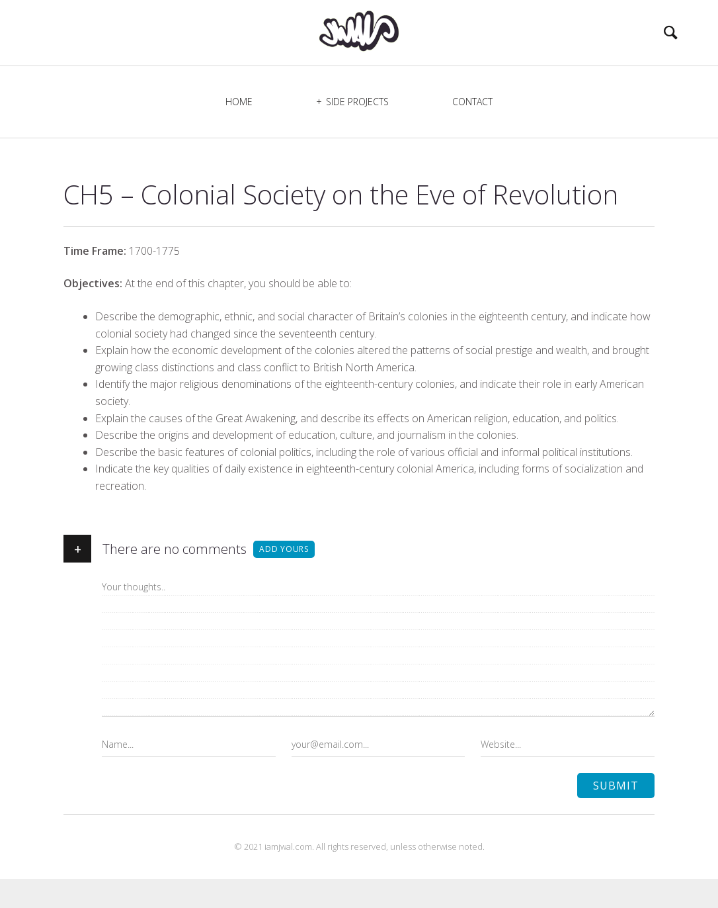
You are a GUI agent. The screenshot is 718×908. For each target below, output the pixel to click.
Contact (472, 130)
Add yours (284, 578)
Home (239, 130)
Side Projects (357, 130)
